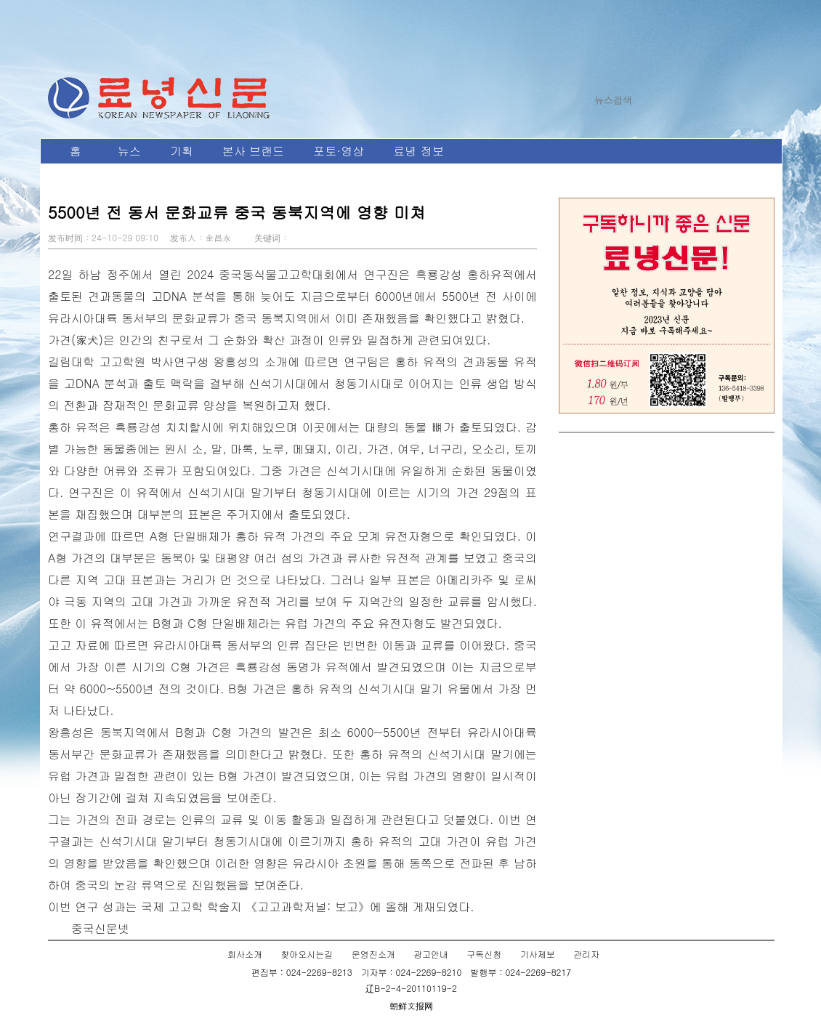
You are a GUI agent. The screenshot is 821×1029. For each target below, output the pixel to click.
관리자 (586, 954)
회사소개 (244, 954)
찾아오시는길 (306, 954)
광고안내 (430, 954)
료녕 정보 (418, 150)
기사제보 (537, 954)
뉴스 (129, 150)
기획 (181, 150)
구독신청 (483, 954)
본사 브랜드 (253, 150)
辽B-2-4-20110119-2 (411, 988)
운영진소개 (373, 954)
